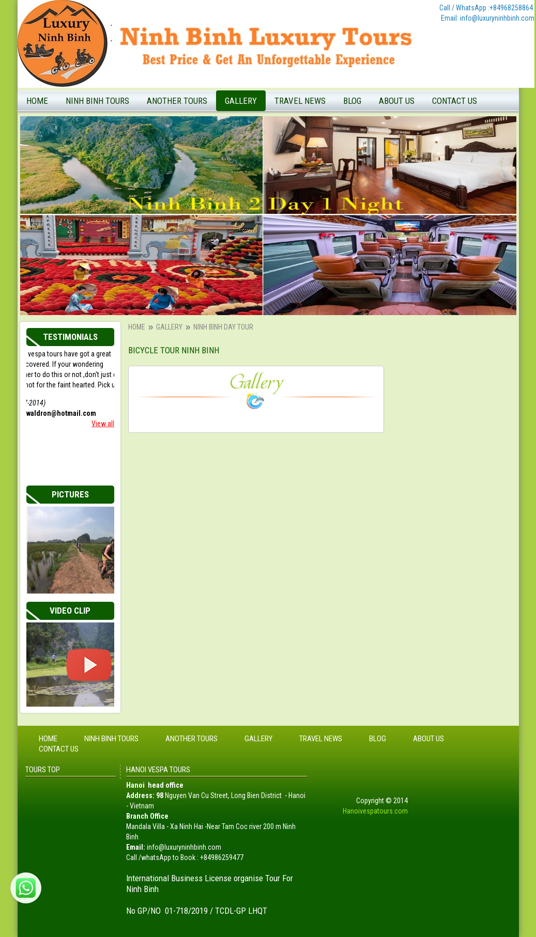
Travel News (300, 101)
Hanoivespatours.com (375, 811)
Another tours (177, 101)
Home (37, 101)
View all (102, 423)
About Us (397, 101)
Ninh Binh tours (97, 101)
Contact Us (454, 101)
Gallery (241, 101)
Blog (352, 101)
